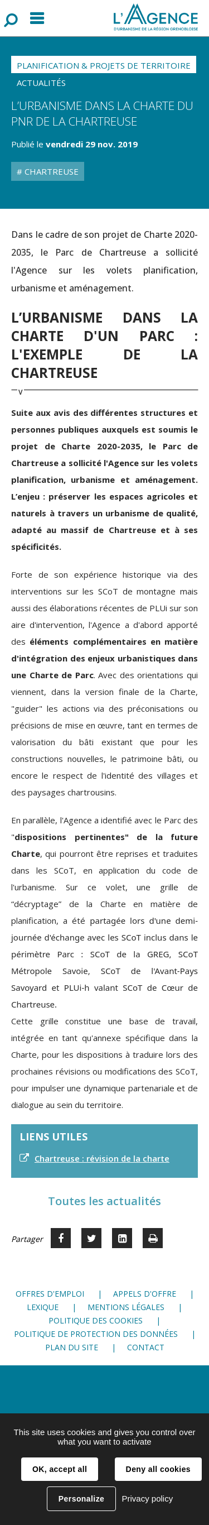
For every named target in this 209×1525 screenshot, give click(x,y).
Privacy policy (147, 1498)
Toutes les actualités (104, 1201)
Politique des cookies (95, 1320)
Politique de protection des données (96, 1334)
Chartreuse (50, 171)
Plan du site (71, 1347)
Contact (145, 1347)
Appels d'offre (144, 1293)
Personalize (81, 1498)
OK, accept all (59, 1469)
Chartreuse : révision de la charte (102, 1158)
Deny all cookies (158, 1469)
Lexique (43, 1307)
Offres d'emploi (50, 1293)
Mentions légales (126, 1307)
